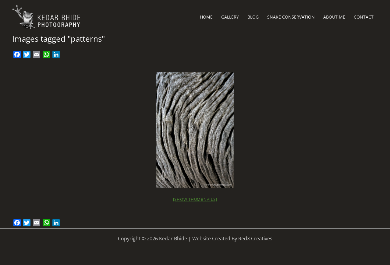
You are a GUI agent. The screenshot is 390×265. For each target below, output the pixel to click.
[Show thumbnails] (195, 199)
